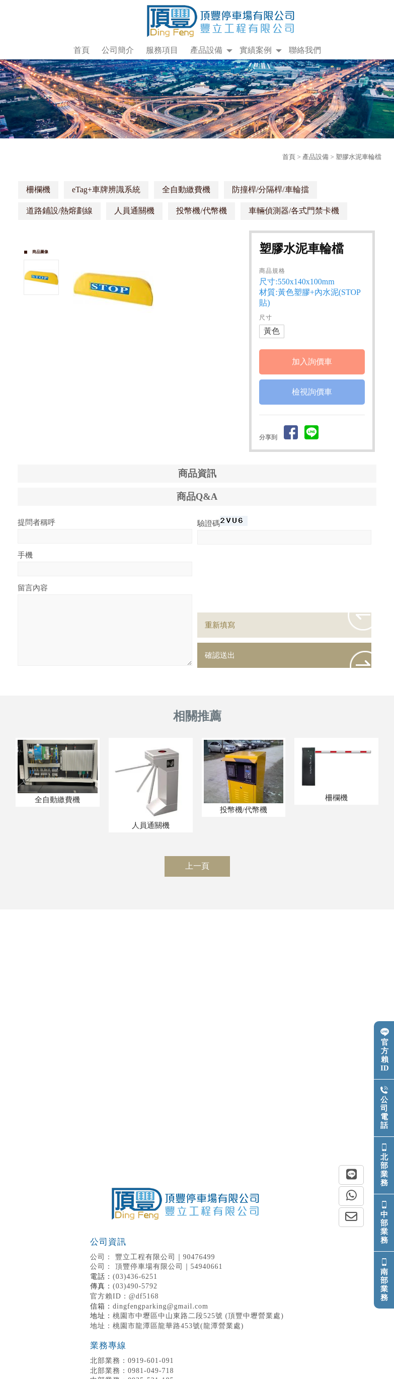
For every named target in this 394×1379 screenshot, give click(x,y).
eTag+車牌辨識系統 (106, 189)
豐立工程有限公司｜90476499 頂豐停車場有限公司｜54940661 (187, 1253)
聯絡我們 (305, 50)
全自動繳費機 (186, 189)
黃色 (272, 331)
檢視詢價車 (312, 392)
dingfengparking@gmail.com (160, 1306)
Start (157, 335)
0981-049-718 (132, 1370)
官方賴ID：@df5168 (124, 1296)
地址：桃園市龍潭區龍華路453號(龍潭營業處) (167, 1326)
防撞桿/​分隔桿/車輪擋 (270, 189)
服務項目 (162, 50)
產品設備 (206, 50)
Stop (165, 335)
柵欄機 (38, 189)
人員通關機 (134, 210)
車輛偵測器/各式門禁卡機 (294, 210)
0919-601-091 (132, 1360)
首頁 (81, 50)
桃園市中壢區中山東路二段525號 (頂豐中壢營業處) (198, 1316)
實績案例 (256, 50)
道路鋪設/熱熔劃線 (59, 210)
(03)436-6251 (135, 1276)
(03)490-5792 (135, 1286)
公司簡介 (118, 50)
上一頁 (197, 866)
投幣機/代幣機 (201, 210)
